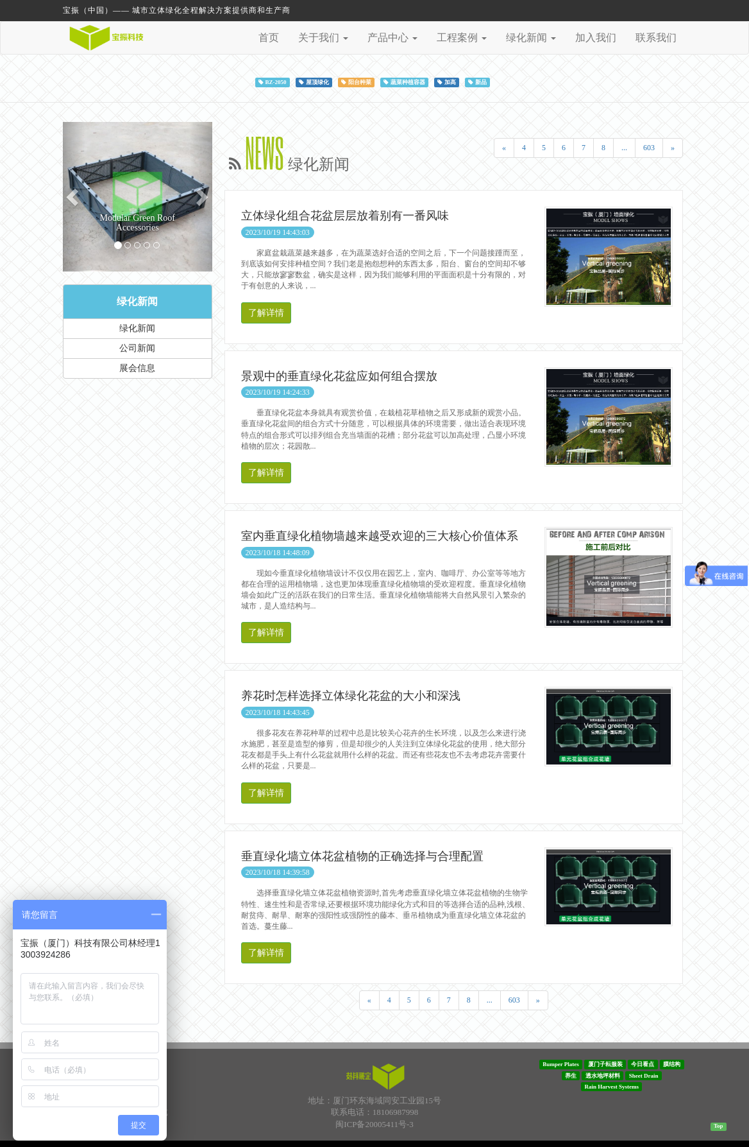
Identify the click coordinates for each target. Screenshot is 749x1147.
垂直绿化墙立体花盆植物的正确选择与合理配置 (362, 856)
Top (718, 1126)
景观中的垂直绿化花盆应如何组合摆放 (339, 376)
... (624, 147)
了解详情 (266, 313)
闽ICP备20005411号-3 (374, 1124)
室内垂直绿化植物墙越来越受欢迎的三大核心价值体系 (379, 536)
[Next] (672, 148)
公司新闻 (137, 348)
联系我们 (656, 37)
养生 (570, 1075)
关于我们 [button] (323, 37)
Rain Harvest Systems (612, 1086)
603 (649, 147)
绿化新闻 (137, 301)
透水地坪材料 (602, 1075)
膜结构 (671, 1064)
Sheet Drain (644, 1075)
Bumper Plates (561, 1064)
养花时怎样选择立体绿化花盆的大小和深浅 (350, 695)
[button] (74, 197)
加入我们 (595, 37)
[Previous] (504, 148)
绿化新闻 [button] (531, 37)
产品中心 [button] (392, 37)
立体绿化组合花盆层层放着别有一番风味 (345, 215)
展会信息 (137, 368)
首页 (268, 37)
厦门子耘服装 (605, 1064)
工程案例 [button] (462, 37)
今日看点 (642, 1064)
